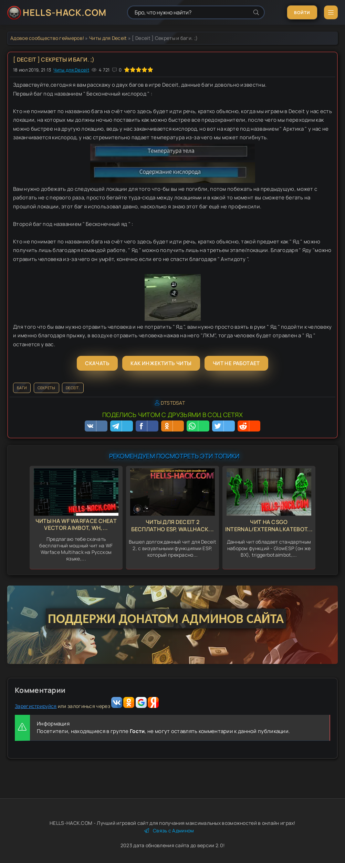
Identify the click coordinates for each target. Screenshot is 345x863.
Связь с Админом (169, 830)
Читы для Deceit (108, 38)
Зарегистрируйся (36, 706)
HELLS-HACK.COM (64, 12)
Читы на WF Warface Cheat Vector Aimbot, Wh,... (76, 524)
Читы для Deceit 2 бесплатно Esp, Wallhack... (172, 525)
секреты (46, 387)
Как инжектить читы (160, 363)
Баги (22, 387)
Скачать (97, 363)
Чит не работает (236, 363)
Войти (302, 12)
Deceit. (73, 387)
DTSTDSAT (173, 403)
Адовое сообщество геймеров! (47, 38)
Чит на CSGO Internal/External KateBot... (269, 525)
